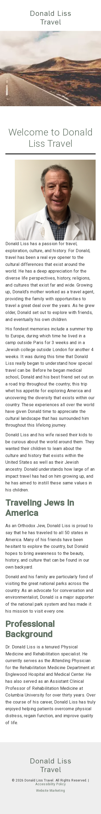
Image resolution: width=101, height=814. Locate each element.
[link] (50, 18)
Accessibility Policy (50, 784)
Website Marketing (50, 790)
